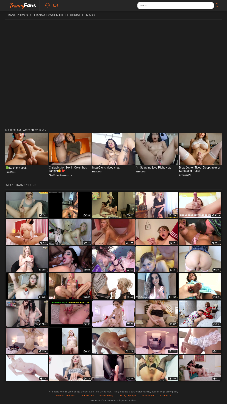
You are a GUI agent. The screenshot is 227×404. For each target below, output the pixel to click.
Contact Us (165, 395)
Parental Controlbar (65, 395)
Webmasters (148, 395)
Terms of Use (87, 395)
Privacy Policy (106, 395)
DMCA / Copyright (127, 395)
